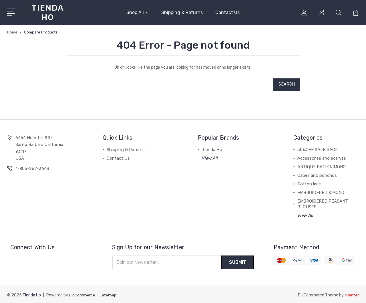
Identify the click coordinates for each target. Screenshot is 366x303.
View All (210, 156)
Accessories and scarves (321, 156)
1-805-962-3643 (32, 166)
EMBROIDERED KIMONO (320, 190)
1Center (351, 293)
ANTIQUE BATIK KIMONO (321, 164)
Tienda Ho (212, 147)
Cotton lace (309, 181)
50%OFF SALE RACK (317, 147)
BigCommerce (82, 293)
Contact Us (227, 12)
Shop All (137, 12)
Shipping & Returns (182, 12)
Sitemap (109, 293)
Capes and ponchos (317, 173)
